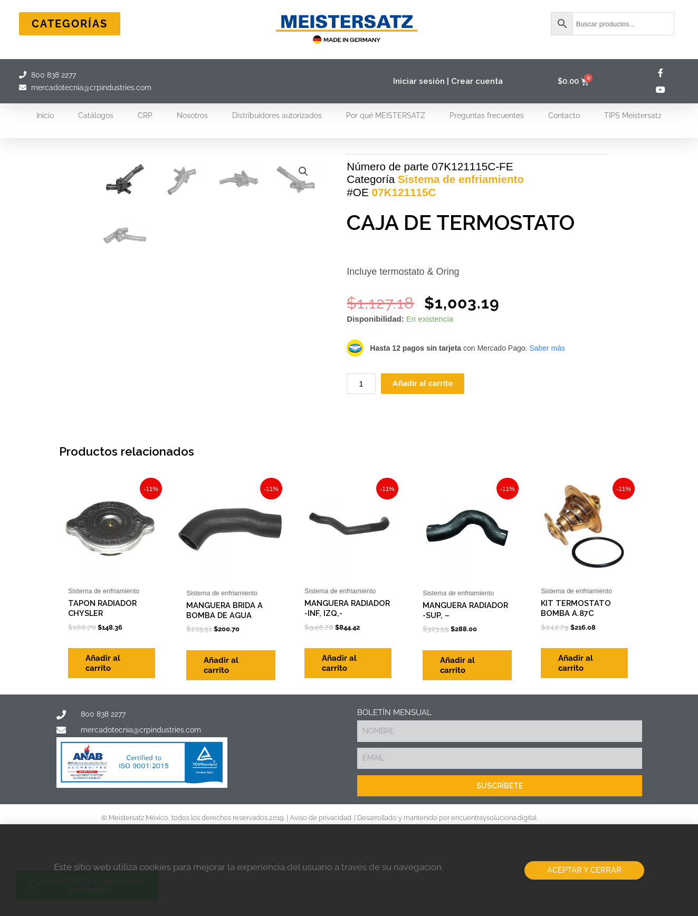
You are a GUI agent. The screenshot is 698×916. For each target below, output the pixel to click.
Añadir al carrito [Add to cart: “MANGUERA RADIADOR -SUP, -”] (461, 743)
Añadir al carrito (423, 421)
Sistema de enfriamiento (461, 217)
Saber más (547, 386)
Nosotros (192, 115)
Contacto (564, 115)
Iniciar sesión (419, 81)
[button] (302, 171)
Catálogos (95, 115)
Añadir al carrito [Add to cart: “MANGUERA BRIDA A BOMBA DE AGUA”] (225, 743)
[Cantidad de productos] (361, 421)
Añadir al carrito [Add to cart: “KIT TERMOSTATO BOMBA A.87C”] (579, 743)
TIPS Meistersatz (633, 115)
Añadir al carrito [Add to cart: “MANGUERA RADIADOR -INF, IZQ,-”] (343, 743)
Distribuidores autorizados (277, 115)
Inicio (45, 115)
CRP (145, 115)
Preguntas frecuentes (487, 115)
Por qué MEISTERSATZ (385, 115)
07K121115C (404, 230)
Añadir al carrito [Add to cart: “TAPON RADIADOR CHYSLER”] (107, 743)
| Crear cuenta (475, 81)
